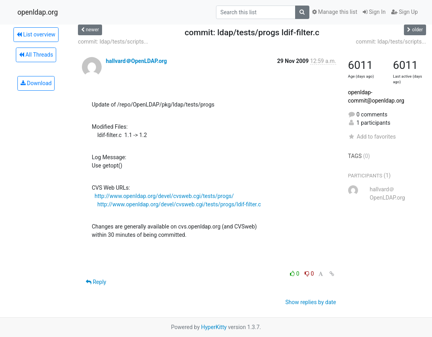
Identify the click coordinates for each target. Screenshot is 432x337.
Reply (96, 282)
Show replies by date (310, 302)
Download (36, 83)
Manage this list (334, 12)
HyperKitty (214, 327)
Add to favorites (372, 136)
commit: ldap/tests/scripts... (113, 41)
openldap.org (37, 12)
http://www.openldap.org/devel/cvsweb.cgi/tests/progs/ (164, 196)
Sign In (374, 12)
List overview (36, 34)
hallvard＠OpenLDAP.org (136, 61)
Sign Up (404, 12)
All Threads (36, 54)
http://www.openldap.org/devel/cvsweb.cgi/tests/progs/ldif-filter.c (179, 204)
